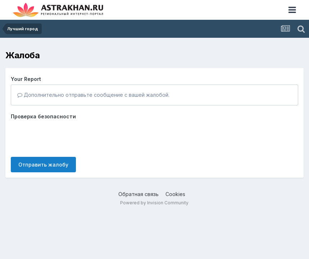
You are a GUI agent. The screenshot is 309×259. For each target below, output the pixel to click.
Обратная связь (138, 194)
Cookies (175, 194)
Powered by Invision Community (154, 202)
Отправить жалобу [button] (43, 165)
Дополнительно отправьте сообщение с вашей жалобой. (93, 95)
